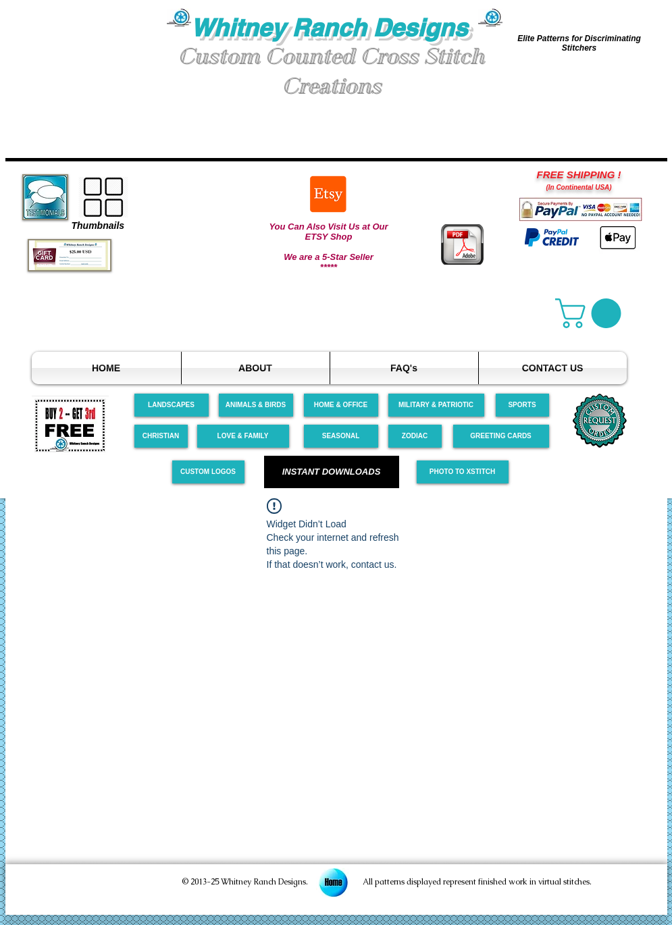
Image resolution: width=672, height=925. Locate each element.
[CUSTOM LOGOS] (208, 471)
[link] (591, 313)
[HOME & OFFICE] (341, 405)
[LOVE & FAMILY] (243, 436)
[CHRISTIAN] (161, 436)
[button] (86, 60)
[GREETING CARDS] (501, 436)
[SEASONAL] (341, 436)
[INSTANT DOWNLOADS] (331, 472)
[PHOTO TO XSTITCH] (463, 471)
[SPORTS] (522, 405)
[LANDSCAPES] (171, 405)
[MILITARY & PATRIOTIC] (436, 405)
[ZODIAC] (415, 436)
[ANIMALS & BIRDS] (256, 405)
